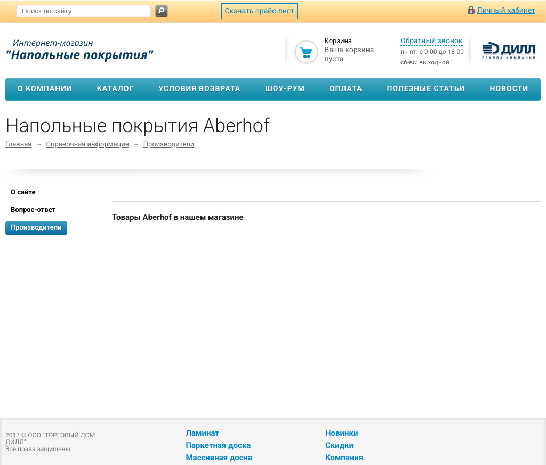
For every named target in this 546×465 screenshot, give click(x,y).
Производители (169, 145)
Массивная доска (219, 457)
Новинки (341, 433)
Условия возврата (199, 89)
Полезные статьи (426, 89)
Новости (509, 89)
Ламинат (202, 433)
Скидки (339, 445)
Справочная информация (87, 145)
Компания (344, 457)
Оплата (346, 89)
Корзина (338, 41)
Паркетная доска (218, 445)
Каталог (115, 89)
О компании (45, 89)
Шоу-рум (285, 89)
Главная (18, 145)
